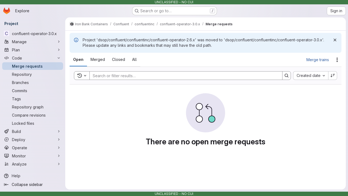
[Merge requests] (32, 66)
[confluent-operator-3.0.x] (32, 33)
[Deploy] (32, 139)
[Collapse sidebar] (32, 184)
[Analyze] (32, 164)
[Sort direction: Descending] (332, 75)
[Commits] (32, 90)
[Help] (32, 176)
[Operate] (32, 147)
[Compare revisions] (32, 115)
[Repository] (32, 74)
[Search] (183, 75)
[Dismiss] (335, 40)
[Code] (32, 58)
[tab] (78, 59)
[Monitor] (32, 156)
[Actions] (337, 59)
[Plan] (32, 50)
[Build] (32, 131)
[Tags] (32, 98)
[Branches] (32, 82)
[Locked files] (32, 123)
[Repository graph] (32, 107)
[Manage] (32, 41)
